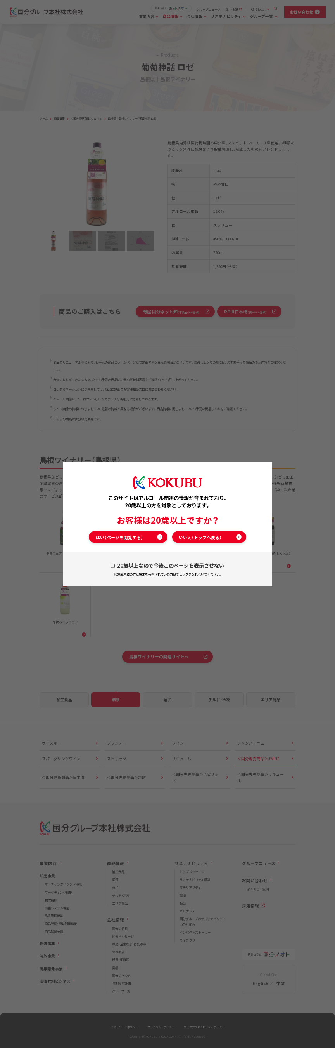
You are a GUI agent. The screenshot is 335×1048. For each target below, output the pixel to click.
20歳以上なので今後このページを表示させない (170, 565)
